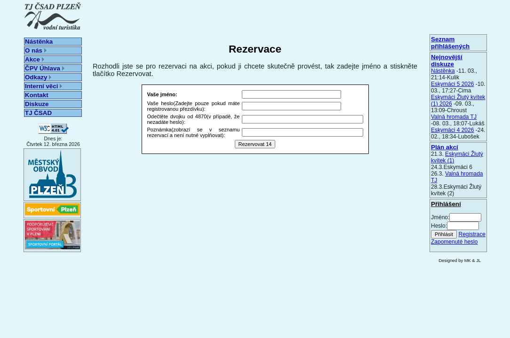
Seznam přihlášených (450, 43)
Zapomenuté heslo (454, 241)
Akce (34, 59)
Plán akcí (444, 147)
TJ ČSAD (38, 112)
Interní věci (43, 86)
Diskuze (36, 104)
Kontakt (36, 95)
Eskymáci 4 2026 (452, 130)
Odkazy (38, 77)
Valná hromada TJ (454, 117)
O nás (36, 50)
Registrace (471, 234)
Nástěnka (39, 41)
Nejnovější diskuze (446, 61)
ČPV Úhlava (44, 68)
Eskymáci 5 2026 (452, 84)
